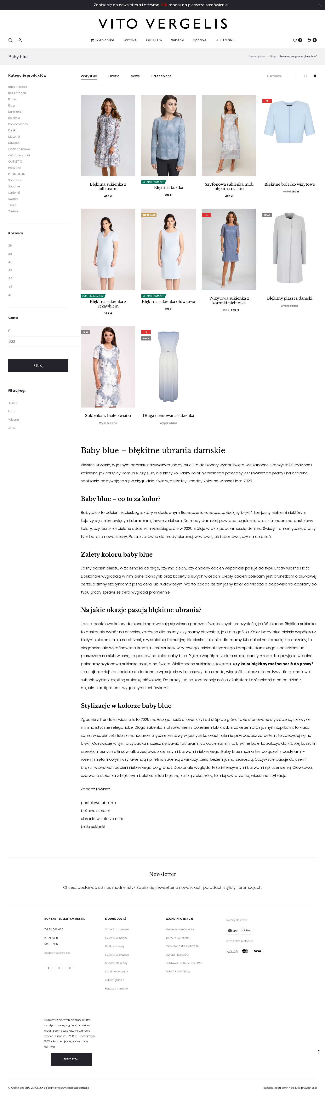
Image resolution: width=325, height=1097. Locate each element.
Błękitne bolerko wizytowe (289, 184)
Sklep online (102, 40)
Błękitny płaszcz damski (289, 298)
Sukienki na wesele (117, 929)
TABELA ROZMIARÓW (178, 971)
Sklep (273, 56)
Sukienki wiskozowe (117, 954)
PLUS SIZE (225, 40)
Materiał (14, 137)
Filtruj (38, 365)
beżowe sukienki (95, 810)
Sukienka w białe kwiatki (108, 415)
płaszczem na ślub (98, 655)
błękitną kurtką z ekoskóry (188, 775)
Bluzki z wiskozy (114, 946)
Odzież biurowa (19, 149)
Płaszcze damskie (116, 988)
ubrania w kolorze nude (103, 818)
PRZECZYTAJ (71, 1059)
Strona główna (257, 56)
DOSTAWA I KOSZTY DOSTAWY (184, 963)
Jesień (12, 403)
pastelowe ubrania (98, 802)
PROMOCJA (16, 174)
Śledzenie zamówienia (180, 929)
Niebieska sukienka (204, 639)
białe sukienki (93, 826)
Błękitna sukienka (300, 623)
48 (10, 295)
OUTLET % (154, 40)
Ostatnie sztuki (19, 155)
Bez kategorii (17, 93)
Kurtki (12, 130)
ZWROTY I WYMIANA (177, 937)
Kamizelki (15, 112)
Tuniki (12, 205)
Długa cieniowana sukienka (168, 415)
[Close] (319, 4)
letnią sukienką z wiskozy (176, 759)
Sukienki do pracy (116, 963)
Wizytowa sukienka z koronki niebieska (229, 300)
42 (10, 270)
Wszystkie (89, 76)
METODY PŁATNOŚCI (177, 954)
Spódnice (15, 180)
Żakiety (13, 211)
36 (10, 246)
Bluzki (12, 99)
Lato (11, 411)
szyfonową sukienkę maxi (124, 663)
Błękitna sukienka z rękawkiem (108, 304)
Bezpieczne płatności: (239, 941)
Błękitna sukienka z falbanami (108, 186)
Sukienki (177, 40)
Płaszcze (14, 168)
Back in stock (17, 87)
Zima (12, 428)
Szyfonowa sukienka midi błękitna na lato (229, 186)
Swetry (13, 199)
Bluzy (12, 105)
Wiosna (13, 419)
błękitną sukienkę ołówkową (136, 679)
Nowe (135, 76)
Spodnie (199, 40)
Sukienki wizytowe (116, 937)
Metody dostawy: (236, 920)
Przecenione (161, 76)
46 (10, 287)
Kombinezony (18, 124)
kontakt (268, 1088)
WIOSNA (130, 40)
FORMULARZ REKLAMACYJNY (182, 946)
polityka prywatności (304, 1088)
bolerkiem (288, 647)
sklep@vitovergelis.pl (57, 953)
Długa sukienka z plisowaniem (163, 727)
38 (10, 254)
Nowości (14, 143)
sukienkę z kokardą (213, 663)
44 (10, 278)
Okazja (113, 76)
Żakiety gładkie (114, 980)
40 (10, 262)
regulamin (281, 1088)
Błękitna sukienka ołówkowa (168, 301)
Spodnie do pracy (116, 971)
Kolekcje (14, 118)
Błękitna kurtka (168, 187)
